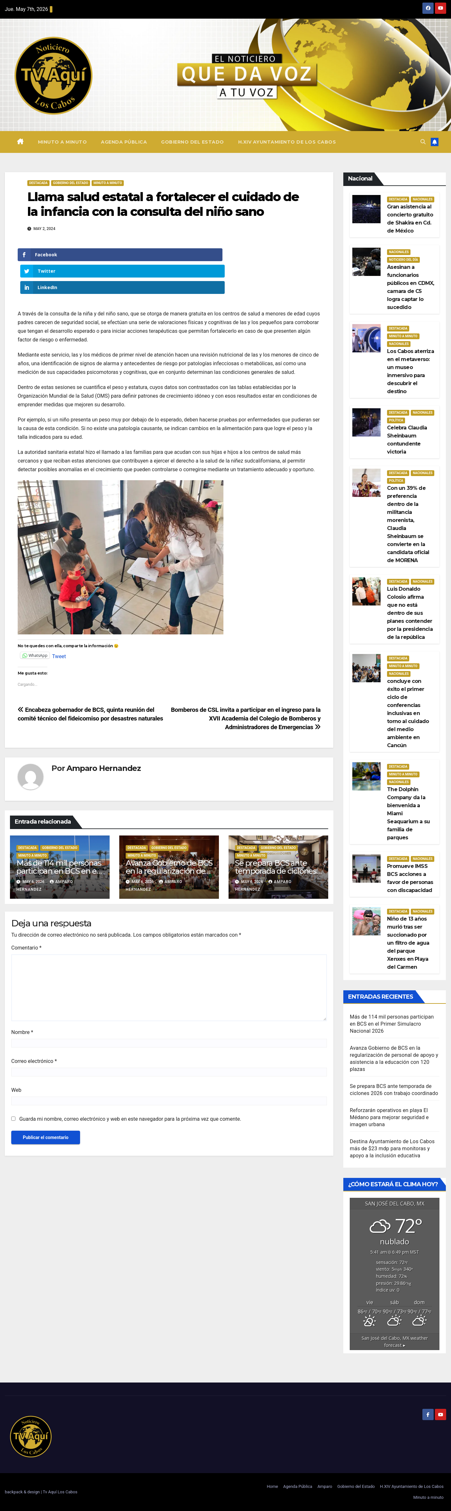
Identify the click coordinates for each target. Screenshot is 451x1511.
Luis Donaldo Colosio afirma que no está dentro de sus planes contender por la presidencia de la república (410, 613)
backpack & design (23, 1491)
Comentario (26, 915)
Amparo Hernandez (104, 735)
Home (272, 1486)
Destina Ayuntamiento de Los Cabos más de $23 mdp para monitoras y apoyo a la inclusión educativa (392, 1148)
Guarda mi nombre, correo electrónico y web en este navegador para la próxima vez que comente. (130, 1086)
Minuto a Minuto (108, 183)
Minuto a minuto (62, 142)
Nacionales (422, 199)
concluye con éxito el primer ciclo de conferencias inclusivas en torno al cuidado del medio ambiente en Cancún (408, 713)
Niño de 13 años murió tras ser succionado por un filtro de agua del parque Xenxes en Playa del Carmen (408, 943)
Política (396, 420)
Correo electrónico (34, 1029)
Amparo (324, 1486)
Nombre (22, 1000)
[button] (423, 142)
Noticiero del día (403, 259)
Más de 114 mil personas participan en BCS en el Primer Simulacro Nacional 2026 (392, 1024)
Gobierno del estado (70, 183)
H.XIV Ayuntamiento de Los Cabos (287, 142)
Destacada (38, 183)
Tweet (59, 623)
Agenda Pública (124, 142)
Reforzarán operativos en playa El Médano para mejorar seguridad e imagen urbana (389, 1117)
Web (16, 1058)
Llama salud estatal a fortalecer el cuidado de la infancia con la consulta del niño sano (163, 204)
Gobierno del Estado (192, 142)
